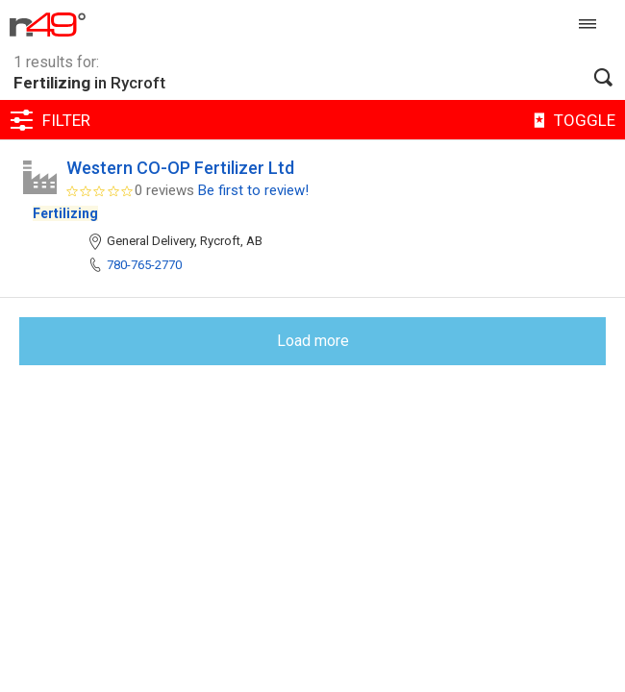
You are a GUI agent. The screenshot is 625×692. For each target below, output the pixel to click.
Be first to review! (253, 190)
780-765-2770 (144, 265)
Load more (313, 341)
